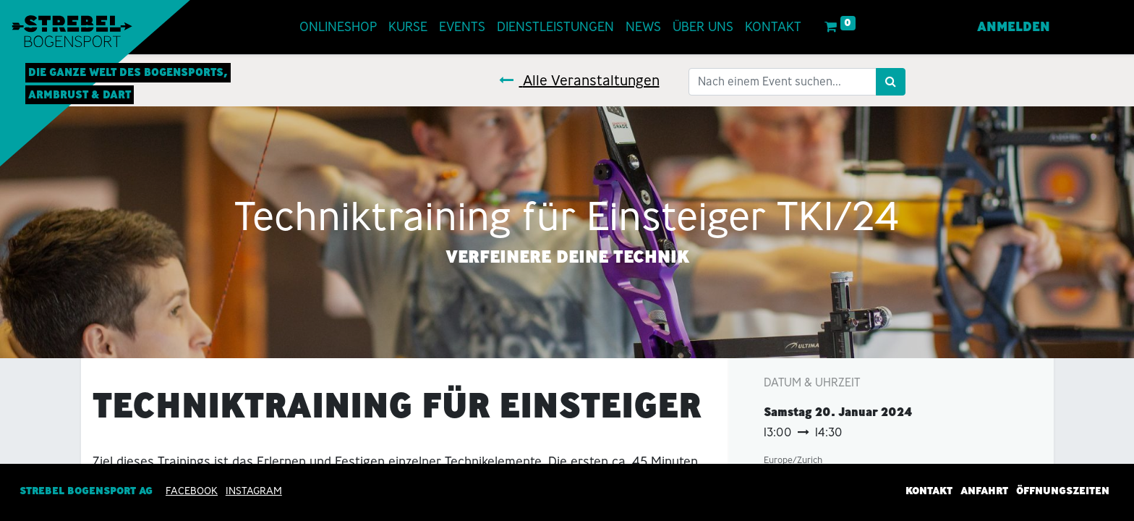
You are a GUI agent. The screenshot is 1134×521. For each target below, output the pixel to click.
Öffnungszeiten (1062, 490)
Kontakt (928, 490)
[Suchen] (890, 82)
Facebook (192, 490)
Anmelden (1012, 27)
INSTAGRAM (254, 490)
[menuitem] (339, 27)
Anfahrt (984, 490)
